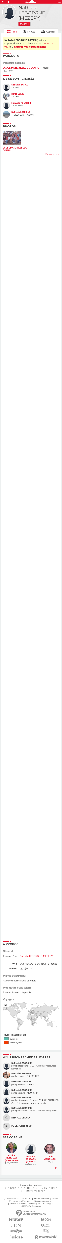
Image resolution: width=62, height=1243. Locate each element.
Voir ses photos (52, 154)
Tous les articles (15, 1201)
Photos (31, 31)
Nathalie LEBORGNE (21, 1063)
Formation (45, 1199)
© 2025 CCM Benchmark (31, 1206)
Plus (57, 1168)
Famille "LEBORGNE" (21, 1126)
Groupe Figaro (47, 1204)
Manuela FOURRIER (21, 103)
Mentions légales (34, 1204)
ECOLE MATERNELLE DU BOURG (21, 67)
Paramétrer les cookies (17, 1204)
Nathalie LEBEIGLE (20, 112)
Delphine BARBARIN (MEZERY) (30, 1159)
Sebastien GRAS (19, 85)
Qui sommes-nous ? (11, 1199)
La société (54, 1199)
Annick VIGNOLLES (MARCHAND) (11, 1158)
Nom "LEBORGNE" (20, 1118)
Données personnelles (43, 1201)
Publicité (36, 1199)
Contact (24, 1199)
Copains (50, 31)
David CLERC (17, 94)
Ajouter (25, 24)
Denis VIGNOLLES (49, 1157)
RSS (29, 1199)
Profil (14, 31)
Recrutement (28, 1201)
